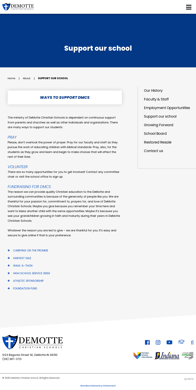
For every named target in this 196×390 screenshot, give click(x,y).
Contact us (154, 158)
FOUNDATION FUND (23, 288)
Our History (154, 90)
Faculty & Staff (157, 99)
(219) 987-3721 (12, 359)
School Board (156, 140)
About (27, 78)
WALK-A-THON (20, 266)
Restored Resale (158, 149)
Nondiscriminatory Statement (98, 385)
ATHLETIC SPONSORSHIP (26, 281)
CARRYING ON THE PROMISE (28, 250)
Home (12, 78)
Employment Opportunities (156, 111)
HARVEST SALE (20, 258)
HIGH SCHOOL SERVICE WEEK (29, 273)
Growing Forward (160, 131)
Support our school (55, 78)
